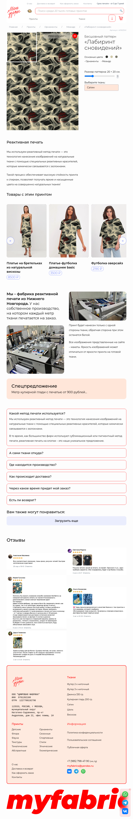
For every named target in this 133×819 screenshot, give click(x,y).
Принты (17, 724)
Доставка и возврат (46, 3)
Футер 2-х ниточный (78, 684)
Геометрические (49, 750)
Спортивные (46, 738)
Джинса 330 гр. (75, 694)
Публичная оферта (77, 747)
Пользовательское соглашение (84, 740)
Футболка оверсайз (107, 263)
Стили (43, 742)
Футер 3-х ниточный (78, 689)
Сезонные (45, 733)
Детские (16, 729)
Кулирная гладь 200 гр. (79, 699)
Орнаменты (92, 61)
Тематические (19, 746)
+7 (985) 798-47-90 (82, 761)
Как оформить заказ (69, 3)
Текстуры (17, 742)
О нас (29, 3)
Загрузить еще (66, 521)
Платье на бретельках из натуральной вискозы (24, 267)
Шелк (70, 709)
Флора (15, 733)
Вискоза (71, 714)
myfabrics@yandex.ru (80, 765)
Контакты (87, 3)
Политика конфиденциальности (85, 732)
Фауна (15, 738)
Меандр (106, 61)
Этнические (46, 746)
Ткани (71, 677)
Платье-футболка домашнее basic (63, 265)
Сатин (70, 704)
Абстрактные (19, 750)
